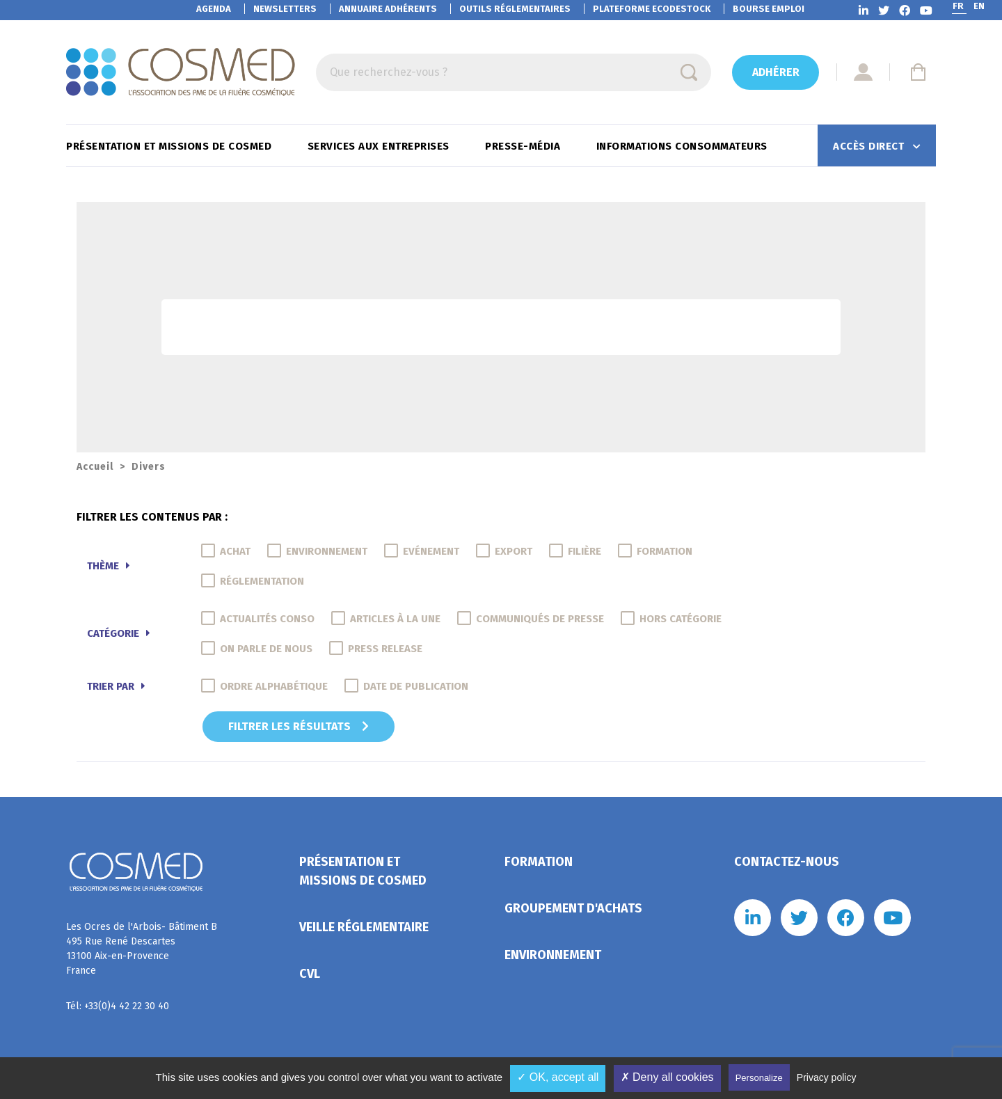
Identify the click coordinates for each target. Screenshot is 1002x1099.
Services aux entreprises (380, 146)
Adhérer (776, 72)
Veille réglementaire (364, 927)
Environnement (552, 955)
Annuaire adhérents (388, 8)
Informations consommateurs (683, 146)
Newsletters (285, 8)
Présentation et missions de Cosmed (170, 146)
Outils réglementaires (515, 8)
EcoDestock (651, 8)
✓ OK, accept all (557, 1077)
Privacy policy (827, 1077)
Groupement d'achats (573, 908)
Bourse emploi (768, 8)
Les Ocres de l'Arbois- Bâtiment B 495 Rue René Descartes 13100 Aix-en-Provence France (141, 949)
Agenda (213, 8)
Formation (538, 861)
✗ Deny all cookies (667, 1077)
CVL (309, 973)
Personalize (759, 1078)
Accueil (95, 467)
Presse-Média (524, 146)
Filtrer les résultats (298, 726)
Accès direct (870, 146)
